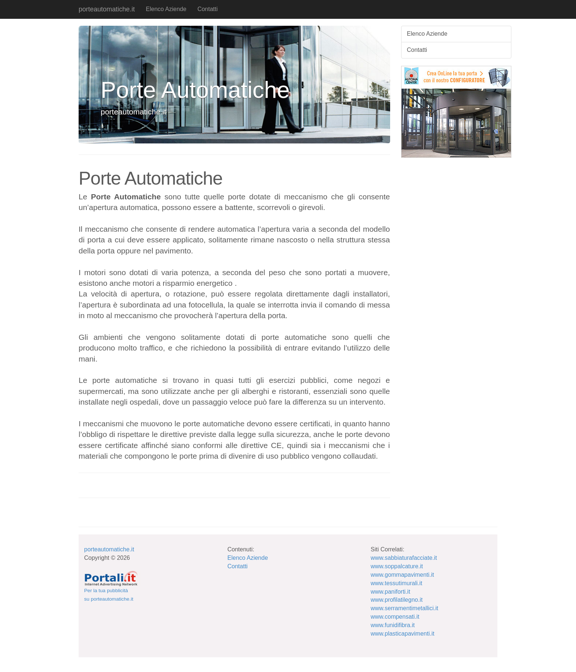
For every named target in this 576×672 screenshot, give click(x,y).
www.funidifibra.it (393, 625)
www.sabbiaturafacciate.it (404, 558)
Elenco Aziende (166, 9)
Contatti (207, 9)
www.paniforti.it (390, 592)
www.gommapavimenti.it (402, 575)
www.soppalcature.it (397, 566)
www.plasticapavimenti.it (402, 633)
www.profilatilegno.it (396, 600)
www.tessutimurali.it (396, 583)
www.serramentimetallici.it (404, 608)
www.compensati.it (395, 617)
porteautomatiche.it (107, 9)
